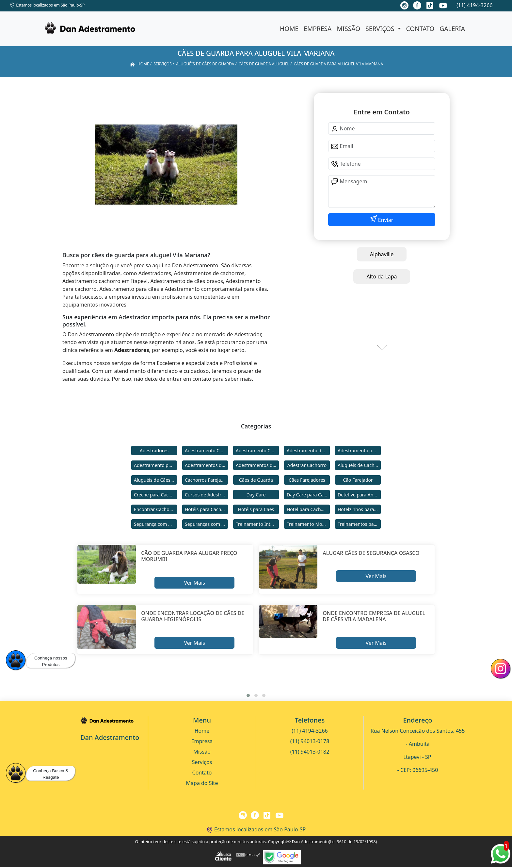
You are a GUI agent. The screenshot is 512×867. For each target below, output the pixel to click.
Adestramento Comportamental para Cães (257, 450)
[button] (248, 695)
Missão (348, 28)
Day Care (256, 495)
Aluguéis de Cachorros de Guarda (359, 465)
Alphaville (382, 254)
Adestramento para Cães (155, 465)
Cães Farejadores (307, 480)
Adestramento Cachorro (206, 450)
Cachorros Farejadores (206, 480)
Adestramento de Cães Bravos (308, 450)
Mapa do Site (202, 783)
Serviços (380, 28)
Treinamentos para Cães (359, 524)
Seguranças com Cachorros (206, 524)
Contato (420, 28)
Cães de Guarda (256, 480)
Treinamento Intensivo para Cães (257, 524)
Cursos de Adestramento (206, 495)
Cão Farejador (358, 480)
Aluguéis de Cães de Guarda (155, 480)
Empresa (317, 28)
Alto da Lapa (381, 276)
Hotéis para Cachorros (206, 509)
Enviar (385, 220)
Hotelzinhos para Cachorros (359, 509)
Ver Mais (194, 582)
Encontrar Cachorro (155, 509)
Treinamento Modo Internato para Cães (308, 524)
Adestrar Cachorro (307, 465)
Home (289, 28)
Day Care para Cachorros (308, 495)
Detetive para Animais (359, 495)
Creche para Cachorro (155, 495)
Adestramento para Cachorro (359, 450)
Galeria (452, 28)
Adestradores (154, 450)
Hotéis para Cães (256, 509)
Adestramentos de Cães (257, 465)
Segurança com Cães (155, 524)
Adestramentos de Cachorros (206, 465)
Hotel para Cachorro (308, 509)
